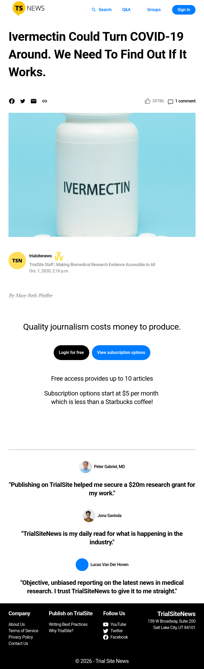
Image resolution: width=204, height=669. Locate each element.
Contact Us (18, 643)
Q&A (126, 9)
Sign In (184, 10)
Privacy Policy (20, 637)
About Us (16, 624)
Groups (154, 9)
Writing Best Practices (68, 624)
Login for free (71, 352)
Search (102, 9)
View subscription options (121, 352)
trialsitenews (40, 255)
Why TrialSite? (61, 630)
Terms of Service (23, 630)
